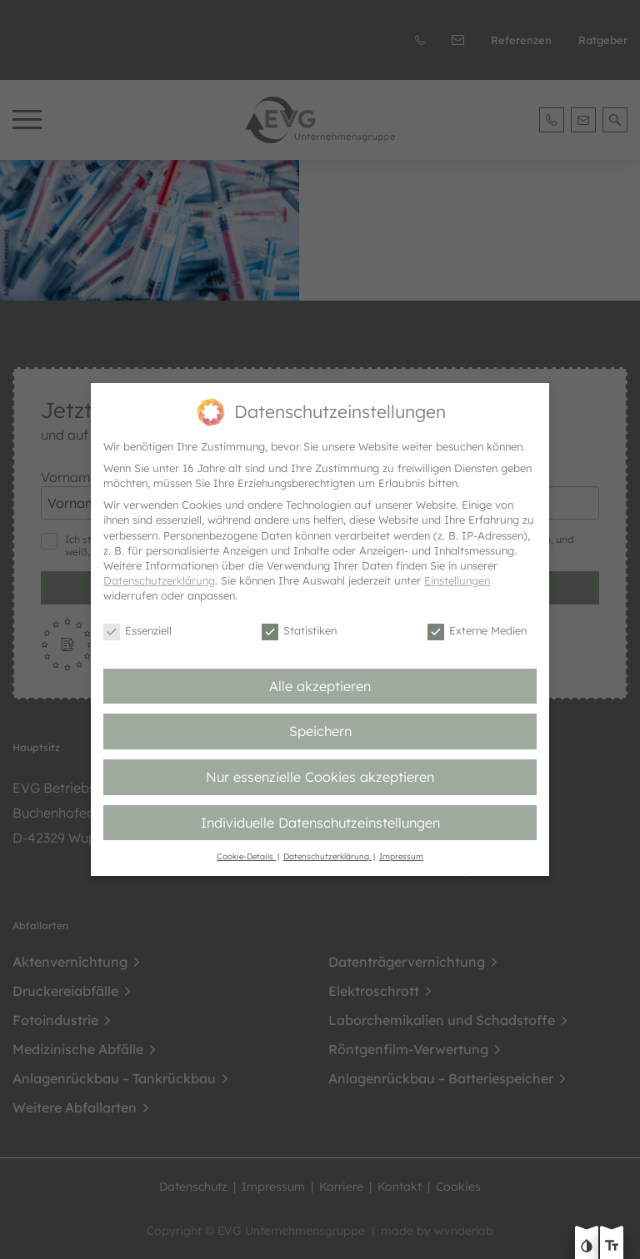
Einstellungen (457, 580)
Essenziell (137, 631)
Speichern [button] (320, 731)
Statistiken (299, 631)
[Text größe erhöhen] (611, 1247)
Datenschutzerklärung (159, 580)
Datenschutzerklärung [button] (327, 856)
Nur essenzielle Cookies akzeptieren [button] (320, 777)
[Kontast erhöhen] (586, 1247)
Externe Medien (477, 631)
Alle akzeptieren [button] (320, 686)
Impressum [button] (401, 856)
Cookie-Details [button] (246, 856)
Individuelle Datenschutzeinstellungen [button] (320, 822)
